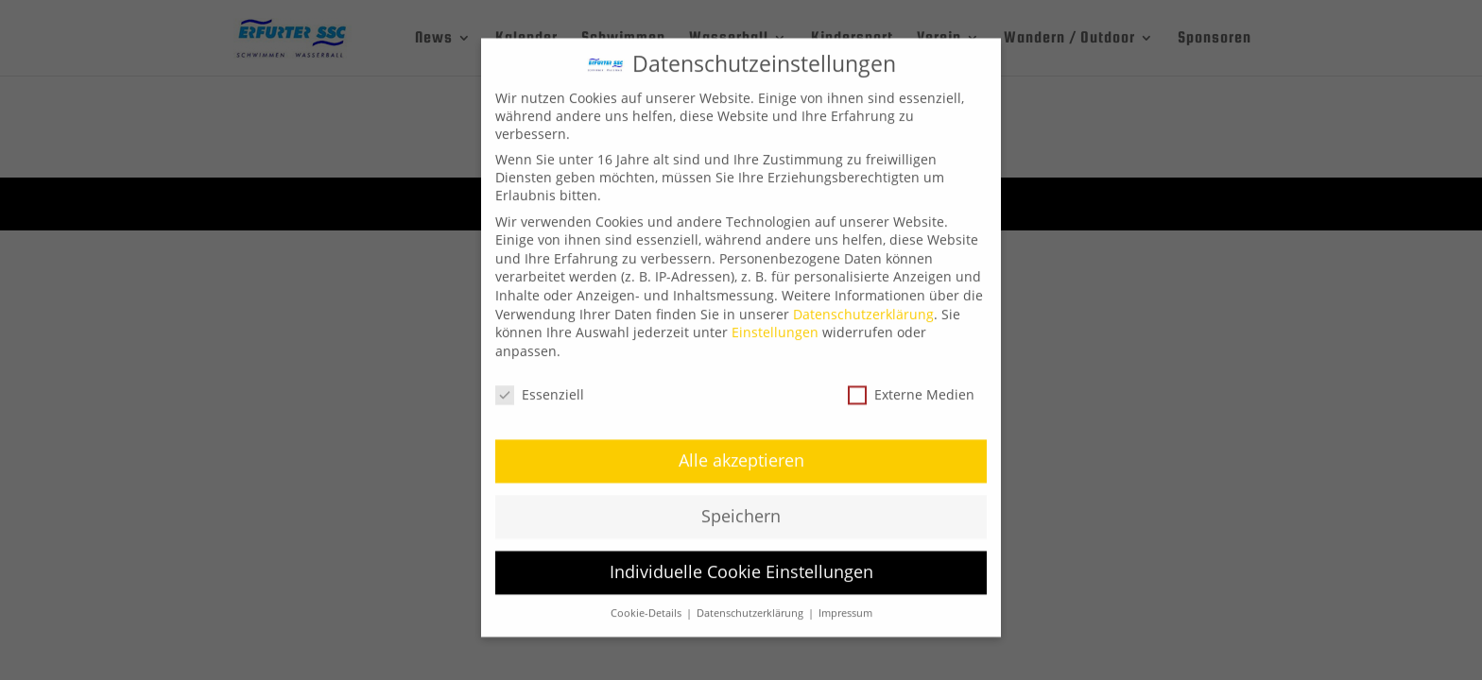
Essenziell (539, 382)
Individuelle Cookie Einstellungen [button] (741, 560)
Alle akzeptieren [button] (741, 448)
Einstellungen (775, 321)
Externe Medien (911, 382)
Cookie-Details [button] (647, 601)
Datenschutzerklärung (863, 302)
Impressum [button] (845, 601)
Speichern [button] (741, 504)
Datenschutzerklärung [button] (751, 601)
